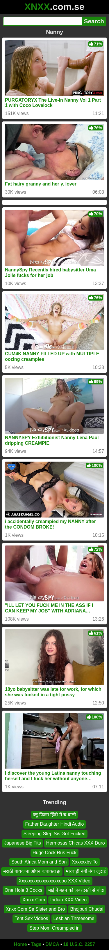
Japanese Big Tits (22, 842)
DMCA (52, 944)
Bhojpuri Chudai (86, 909)
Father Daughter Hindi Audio (54, 824)
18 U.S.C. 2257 (79, 944)
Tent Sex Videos (31, 918)
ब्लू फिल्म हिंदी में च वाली (54, 814)
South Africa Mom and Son (39, 861)
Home (20, 944)
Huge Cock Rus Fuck (54, 852)
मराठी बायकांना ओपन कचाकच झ (31, 871)
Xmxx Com (33, 899)
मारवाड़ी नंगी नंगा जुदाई (86, 871)
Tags (36, 944)
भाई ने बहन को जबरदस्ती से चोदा (76, 890)
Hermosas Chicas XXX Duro (75, 842)
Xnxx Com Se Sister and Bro (35, 909)
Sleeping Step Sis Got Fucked (54, 833)
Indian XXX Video (68, 899)
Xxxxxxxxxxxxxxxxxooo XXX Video (54, 880)
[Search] (42, 21)
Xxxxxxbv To (85, 861)
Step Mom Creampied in (54, 928)
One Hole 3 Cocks (23, 890)
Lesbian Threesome (73, 918)
